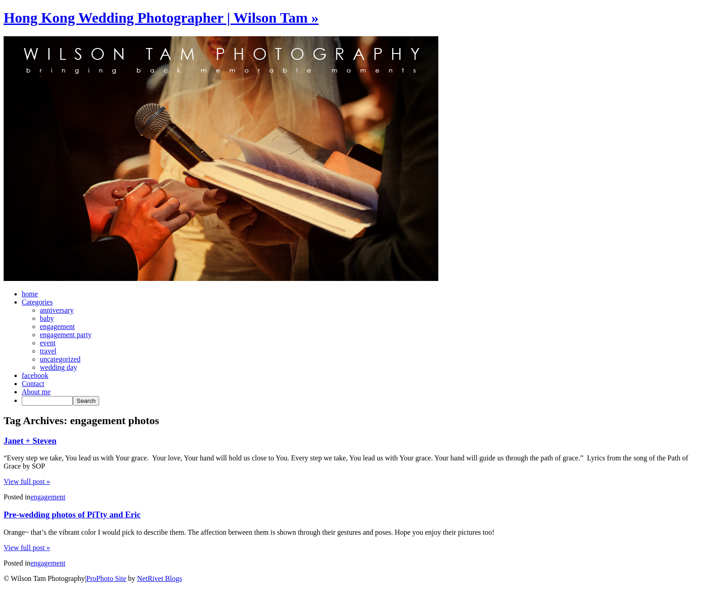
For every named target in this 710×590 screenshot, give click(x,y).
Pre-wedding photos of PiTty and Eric (72, 514)
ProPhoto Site (106, 578)
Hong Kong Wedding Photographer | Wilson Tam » (161, 18)
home (30, 294)
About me (36, 392)
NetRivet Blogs (159, 578)
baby (47, 318)
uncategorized (60, 359)
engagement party (65, 335)
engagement (57, 326)
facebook (35, 375)
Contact (33, 383)
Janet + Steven (30, 440)
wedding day (58, 367)
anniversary (57, 310)
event (48, 343)
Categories (37, 302)
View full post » (27, 481)
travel (48, 351)
